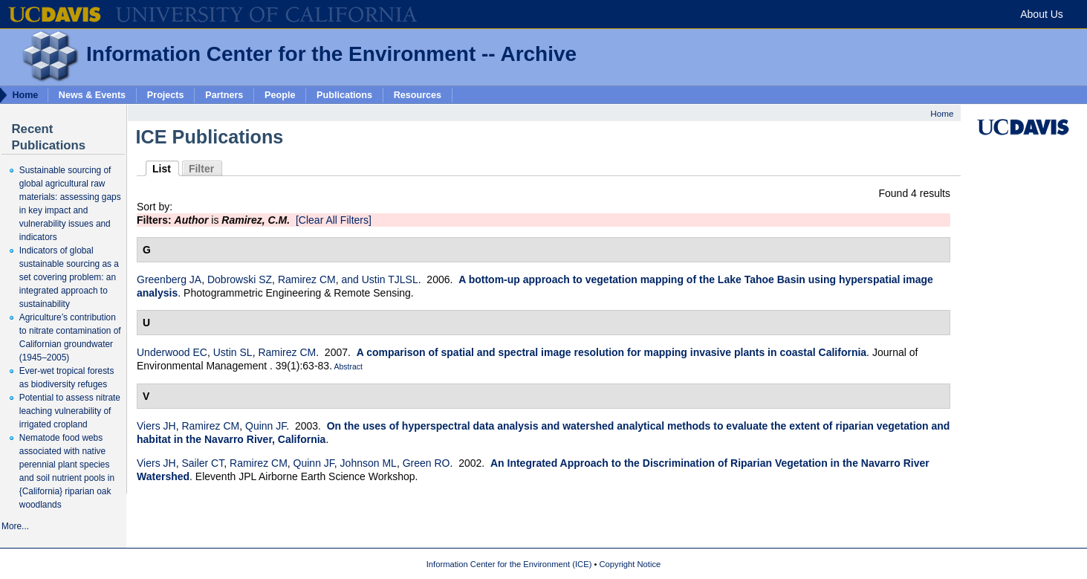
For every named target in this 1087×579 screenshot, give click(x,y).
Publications (344, 94)
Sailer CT (202, 463)
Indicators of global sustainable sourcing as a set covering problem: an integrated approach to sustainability (69, 277)
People (280, 94)
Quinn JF (265, 426)
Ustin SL (233, 352)
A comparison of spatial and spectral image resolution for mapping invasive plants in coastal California (611, 352)
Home (941, 113)
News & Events (92, 94)
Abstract (347, 366)
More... (15, 526)
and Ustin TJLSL (379, 279)
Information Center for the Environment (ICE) (509, 564)
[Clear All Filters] (333, 220)
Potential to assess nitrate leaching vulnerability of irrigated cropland (69, 411)
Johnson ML (368, 463)
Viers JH (156, 426)
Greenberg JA (169, 279)
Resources (417, 94)
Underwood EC (172, 352)
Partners (224, 94)
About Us (1041, 14)
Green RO (426, 463)
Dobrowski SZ (239, 279)
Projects (165, 94)
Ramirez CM (307, 279)
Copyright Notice (630, 564)
